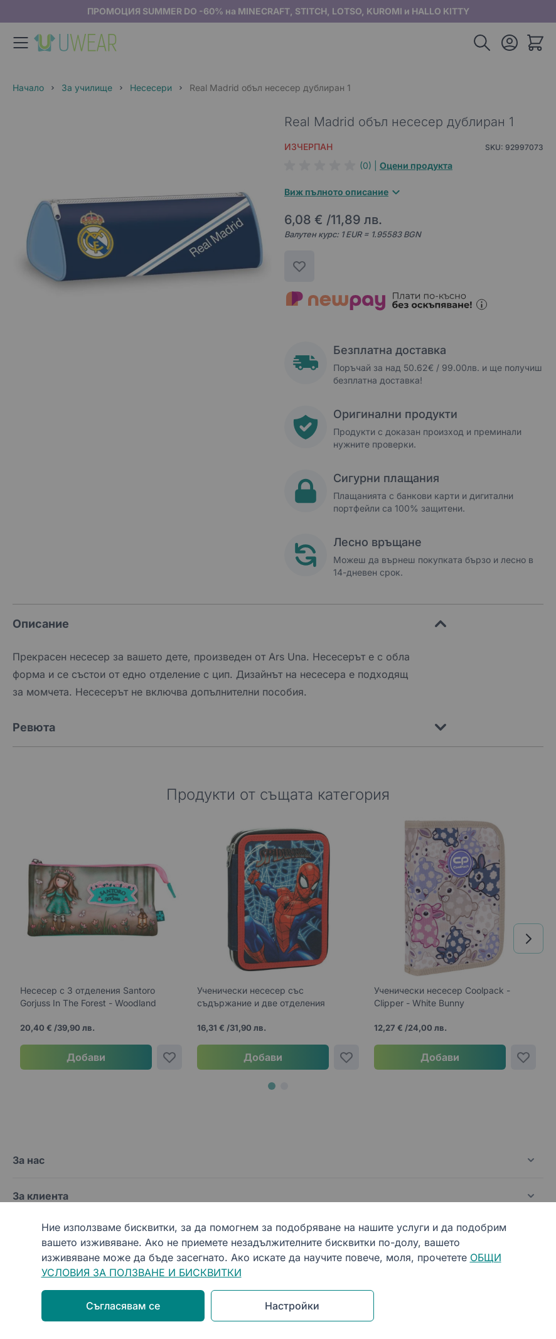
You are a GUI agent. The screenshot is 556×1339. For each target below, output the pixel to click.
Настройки (292, 1305)
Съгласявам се (123, 1305)
